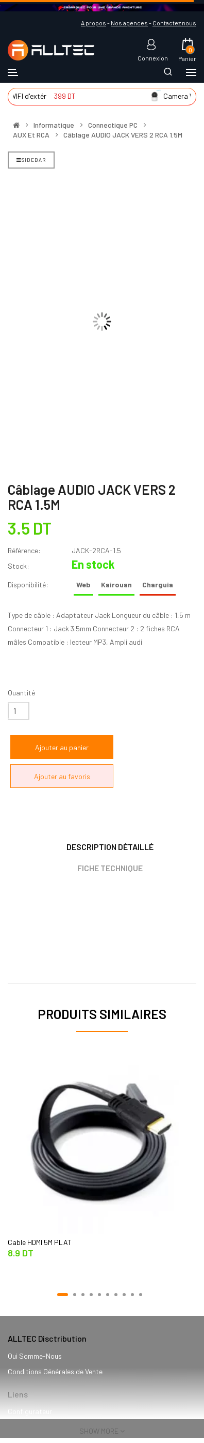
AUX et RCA (31, 135)
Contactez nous (174, 22)
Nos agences (129, 22)
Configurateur (30, 1411)
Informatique (53, 125)
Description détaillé (110, 847)
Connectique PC (113, 125)
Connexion (153, 57)
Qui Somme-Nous (35, 1355)
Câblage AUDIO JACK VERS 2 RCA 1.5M (122, 135)
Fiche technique (110, 868)
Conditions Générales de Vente (55, 1371)
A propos (93, 22)
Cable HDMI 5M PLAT (40, 1242)
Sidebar (31, 160)
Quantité (21, 692)
